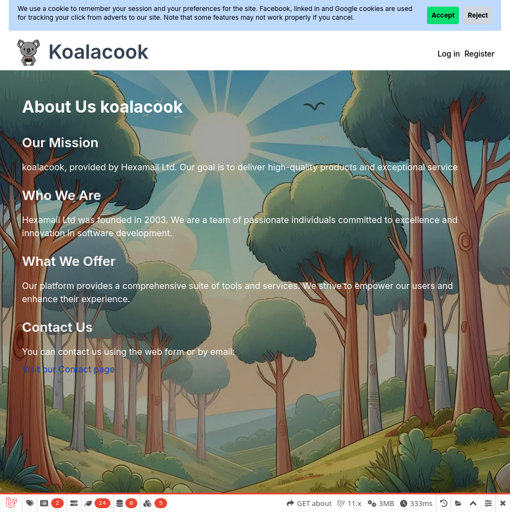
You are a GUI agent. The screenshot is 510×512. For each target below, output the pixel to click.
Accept (442, 15)
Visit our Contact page (68, 369)
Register (479, 53)
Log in (448, 53)
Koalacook (98, 52)
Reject (478, 15)
